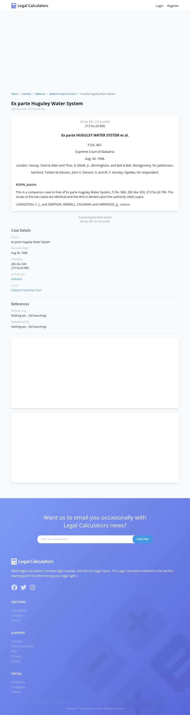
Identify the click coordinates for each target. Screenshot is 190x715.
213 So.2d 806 (36, 109)
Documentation (22, 646)
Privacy (16, 656)
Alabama (40, 93)
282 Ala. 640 (18, 109)
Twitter (16, 692)
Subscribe (143, 539)
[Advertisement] (95, 59)
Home (14, 93)
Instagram (18, 687)
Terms (15, 661)
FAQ (14, 651)
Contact (16, 641)
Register (173, 6)
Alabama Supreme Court (62, 93)
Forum (16, 620)
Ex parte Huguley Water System (47, 103)
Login (159, 6)
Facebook (18, 682)
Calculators (19, 610)
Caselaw (26, 93)
